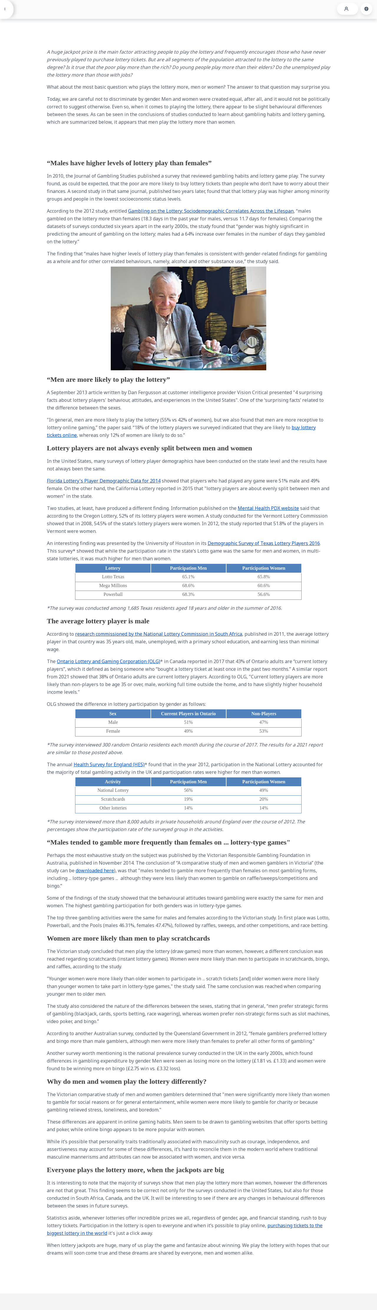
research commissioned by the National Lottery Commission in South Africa (158, 634)
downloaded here (95, 870)
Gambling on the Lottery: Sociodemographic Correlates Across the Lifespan (211, 211)
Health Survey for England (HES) (109, 764)
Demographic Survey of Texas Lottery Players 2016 (264, 543)
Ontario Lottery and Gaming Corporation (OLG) (108, 661)
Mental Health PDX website (268, 508)
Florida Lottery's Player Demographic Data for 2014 (104, 481)
